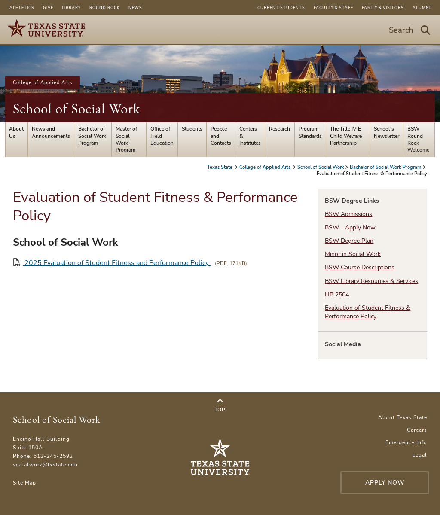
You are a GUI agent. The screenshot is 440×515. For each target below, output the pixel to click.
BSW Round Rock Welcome (418, 139)
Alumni (421, 7)
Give (48, 7)
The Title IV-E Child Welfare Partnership (346, 135)
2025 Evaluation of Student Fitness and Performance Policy (112, 263)
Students (192, 128)
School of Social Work (76, 108)
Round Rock (104, 7)
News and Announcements (51, 132)
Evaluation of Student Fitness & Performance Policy (367, 312)
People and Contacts (221, 135)
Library (71, 7)
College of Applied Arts (42, 82)
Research (279, 128)
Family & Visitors (383, 7)
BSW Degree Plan (349, 241)
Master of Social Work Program (126, 139)
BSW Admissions (348, 214)
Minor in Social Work (353, 254)
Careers (417, 430)
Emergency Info (406, 442)
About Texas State (402, 417)
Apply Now (385, 482)
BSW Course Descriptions (359, 267)
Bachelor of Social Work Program (92, 135)
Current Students (281, 7)
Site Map (24, 482)
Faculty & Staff (333, 7)
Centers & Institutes (250, 135)
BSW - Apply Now (350, 227)
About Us (16, 132)
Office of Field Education (162, 135)
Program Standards (310, 132)
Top (219, 405)
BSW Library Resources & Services (371, 281)
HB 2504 (337, 294)
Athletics (21, 7)
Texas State (220, 167)
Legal (419, 454)
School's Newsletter (386, 132)
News (135, 7)
